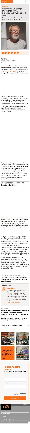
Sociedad (5, 6)
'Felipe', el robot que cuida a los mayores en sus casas (14, 315)
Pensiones (20, 337)
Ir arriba (25, 404)
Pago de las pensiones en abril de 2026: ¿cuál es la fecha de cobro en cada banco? (22, 341)
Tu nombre (7, 377)
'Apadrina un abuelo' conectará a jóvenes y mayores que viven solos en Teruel (14, 319)
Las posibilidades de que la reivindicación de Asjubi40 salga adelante (7, 353)
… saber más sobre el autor (13, 302)
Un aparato (4, 218)
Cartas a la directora (7, 349)
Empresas (5, 336)
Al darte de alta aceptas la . (15, 393)
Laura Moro (4, 58)
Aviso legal (4, 416)
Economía (20, 355)
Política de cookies (6, 422)
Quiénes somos (5, 413)
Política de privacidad (7, 419)
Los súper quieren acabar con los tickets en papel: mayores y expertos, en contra (7, 341)
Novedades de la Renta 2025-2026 (22, 357)
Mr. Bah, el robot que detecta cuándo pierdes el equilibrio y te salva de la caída (15, 311)
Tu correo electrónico (10, 384)
